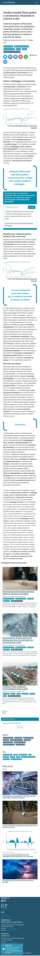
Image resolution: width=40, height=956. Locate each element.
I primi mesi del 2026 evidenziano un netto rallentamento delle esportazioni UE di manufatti (18, 855)
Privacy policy (35, 953)
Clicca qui (20, 727)
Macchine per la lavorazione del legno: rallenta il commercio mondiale (19, 592)
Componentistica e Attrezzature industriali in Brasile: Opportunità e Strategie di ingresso (19, 797)
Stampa (33, 55)
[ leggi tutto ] (32, 606)
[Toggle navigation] (36, 2)
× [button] (21, 945)
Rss (4, 713)
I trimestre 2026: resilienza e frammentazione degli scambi (15, 688)
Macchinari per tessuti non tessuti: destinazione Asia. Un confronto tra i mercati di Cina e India (18, 640)
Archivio (5, 769)
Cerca (5, 711)
